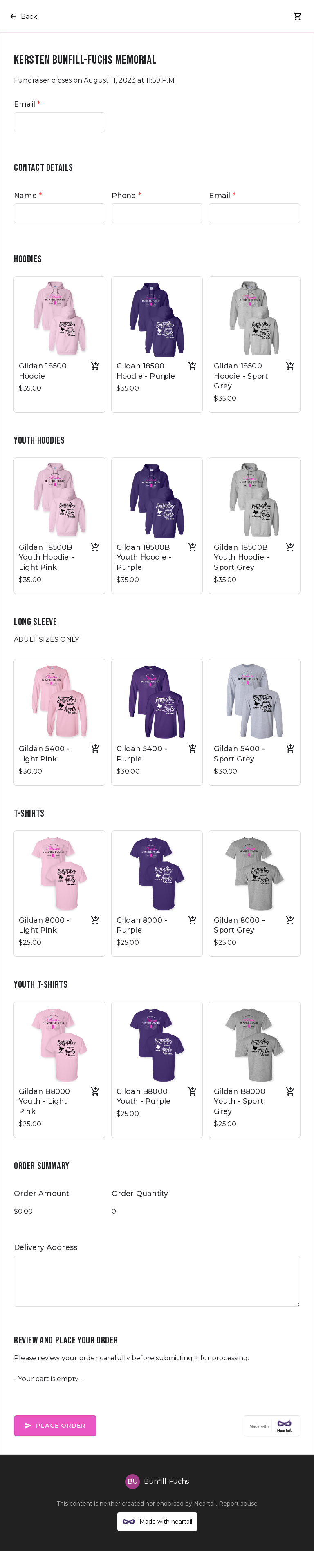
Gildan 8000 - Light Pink (44, 925)
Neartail (205, 1503)
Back (23, 16)
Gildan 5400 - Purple (142, 753)
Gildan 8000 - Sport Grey (239, 925)
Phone (126, 195)
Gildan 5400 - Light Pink (44, 753)
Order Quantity (140, 1193)
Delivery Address (45, 1247)
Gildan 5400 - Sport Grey (239, 753)
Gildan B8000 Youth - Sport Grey (239, 1101)
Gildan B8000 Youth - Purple (144, 1096)
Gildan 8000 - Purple (142, 925)
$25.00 (30, 942)
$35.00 (30, 388)
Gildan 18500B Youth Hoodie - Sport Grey (241, 557)
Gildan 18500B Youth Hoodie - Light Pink (46, 557)
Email (27, 104)
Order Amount (41, 1193)
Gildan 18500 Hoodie (43, 371)
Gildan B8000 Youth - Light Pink (44, 1101)
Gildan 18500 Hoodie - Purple (146, 371)
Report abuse (238, 1503)
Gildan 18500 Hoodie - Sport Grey (241, 376)
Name (28, 195)
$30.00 (30, 771)
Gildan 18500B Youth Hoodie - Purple (144, 557)
